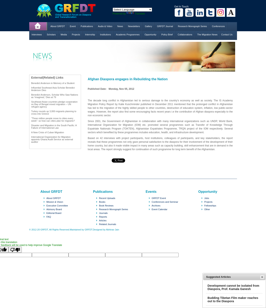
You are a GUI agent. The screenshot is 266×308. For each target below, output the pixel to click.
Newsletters (134, 26)
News (120, 26)
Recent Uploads (107, 198)
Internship (90, 34)
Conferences (218, 26)
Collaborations (185, 34)
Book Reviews (106, 205)
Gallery (148, 26)
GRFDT (69, 11)
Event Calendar (159, 209)
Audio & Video (105, 26)
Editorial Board (53, 213)
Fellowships (210, 205)
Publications (87, 26)
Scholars (51, 34)
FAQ (48, 217)
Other (207, 209)
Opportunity (150, 34)
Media (64, 34)
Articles (102, 220)
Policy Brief (167, 34)
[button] (262, 277)
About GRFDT (58, 26)
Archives (156, 205)
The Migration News (207, 34)
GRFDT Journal (165, 26)
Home (38, 26)
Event (73, 26)
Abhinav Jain (112, 229)
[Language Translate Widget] (132, 10)
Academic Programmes (127, 34)
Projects (76, 34)
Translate (135, 13)
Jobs (206, 198)
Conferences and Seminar (165, 202)
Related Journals (107, 224)
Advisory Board (54, 209)
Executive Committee (57, 205)
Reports (103, 217)
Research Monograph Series (192, 26)
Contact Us (226, 34)
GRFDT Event (159, 198)
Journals (103, 213)
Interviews (37, 34)
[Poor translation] (15, 250)
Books (102, 202)
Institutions (105, 34)
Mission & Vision (54, 202)
